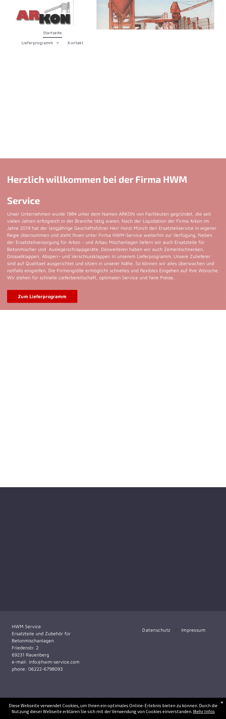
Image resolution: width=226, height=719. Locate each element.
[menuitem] (53, 33)
